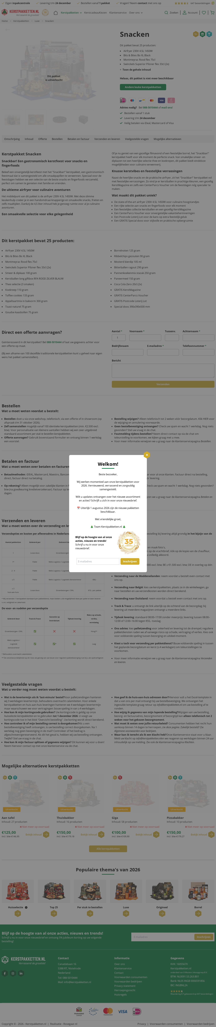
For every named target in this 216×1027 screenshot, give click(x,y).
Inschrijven (130, 561)
